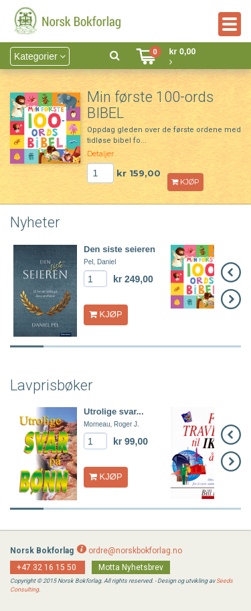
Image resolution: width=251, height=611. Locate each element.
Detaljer (100, 153)
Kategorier (40, 56)
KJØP (185, 181)
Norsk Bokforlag (42, 550)
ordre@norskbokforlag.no (135, 550)
